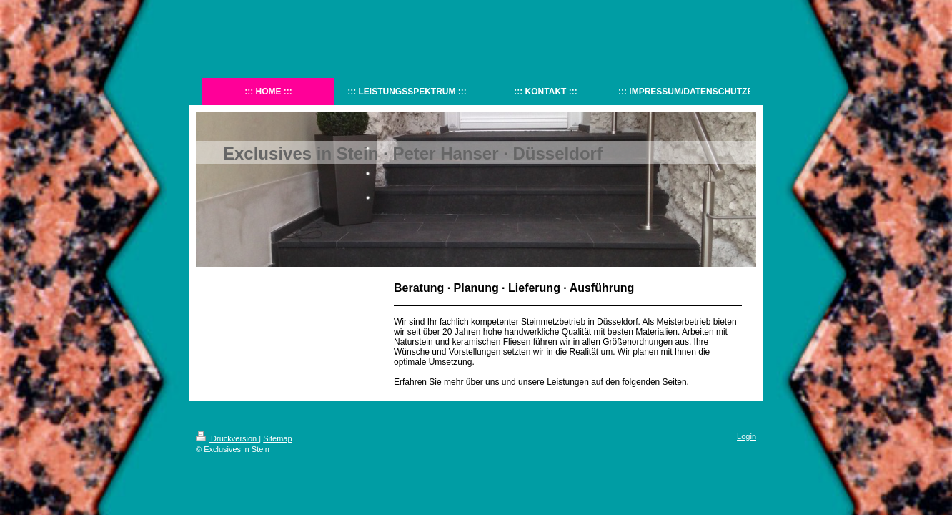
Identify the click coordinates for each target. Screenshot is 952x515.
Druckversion (227, 438)
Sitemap (277, 438)
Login (746, 436)
